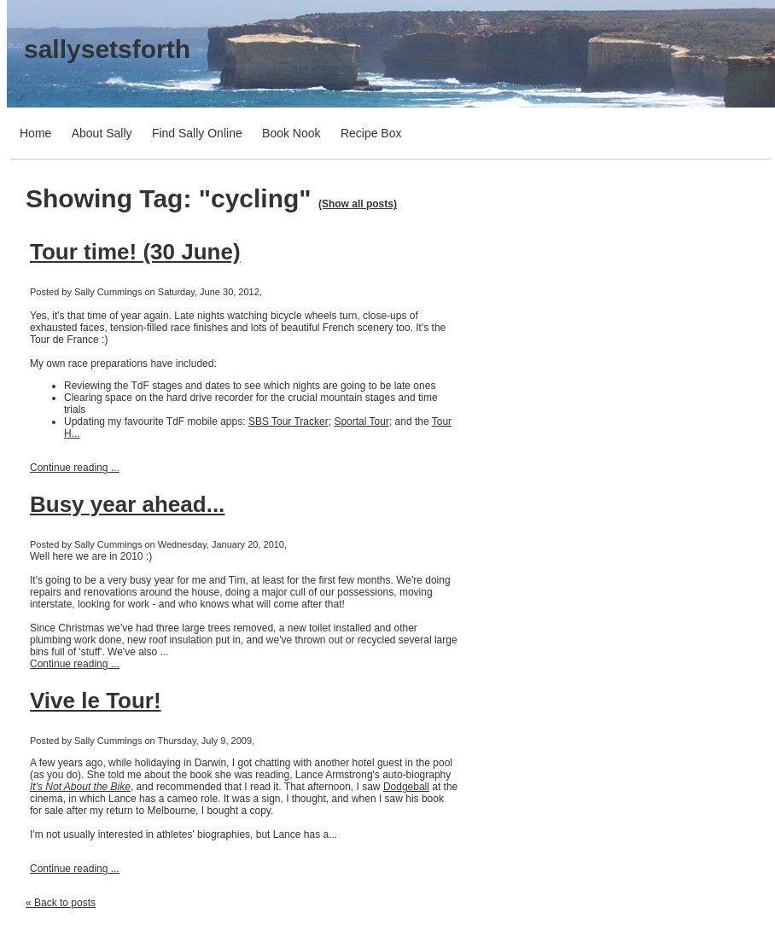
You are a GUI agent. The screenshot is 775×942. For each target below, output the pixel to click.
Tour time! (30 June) (135, 252)
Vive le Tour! (95, 700)
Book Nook (291, 133)
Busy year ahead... (127, 504)
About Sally (102, 133)
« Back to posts (61, 903)
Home (35, 133)
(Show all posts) (357, 204)
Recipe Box (371, 133)
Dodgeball (406, 787)
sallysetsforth (107, 49)
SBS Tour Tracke (286, 421)
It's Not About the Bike (80, 787)
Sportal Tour (361, 421)
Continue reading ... (74, 468)
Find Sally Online (197, 133)
